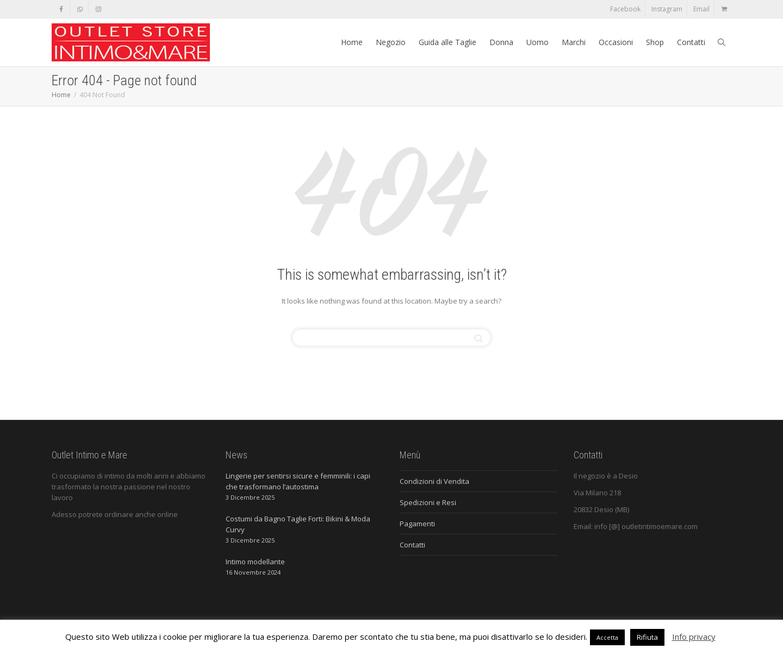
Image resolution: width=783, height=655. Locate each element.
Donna (501, 42)
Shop (655, 42)
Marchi (574, 42)
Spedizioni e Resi (428, 502)
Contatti (691, 42)
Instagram (666, 9)
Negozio (391, 42)
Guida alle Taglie (447, 42)
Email (701, 9)
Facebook (625, 9)
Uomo (537, 42)
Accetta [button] (607, 637)
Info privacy (694, 636)
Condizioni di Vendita (434, 481)
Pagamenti (417, 523)
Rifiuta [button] (647, 637)
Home (352, 42)
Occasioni (616, 42)
